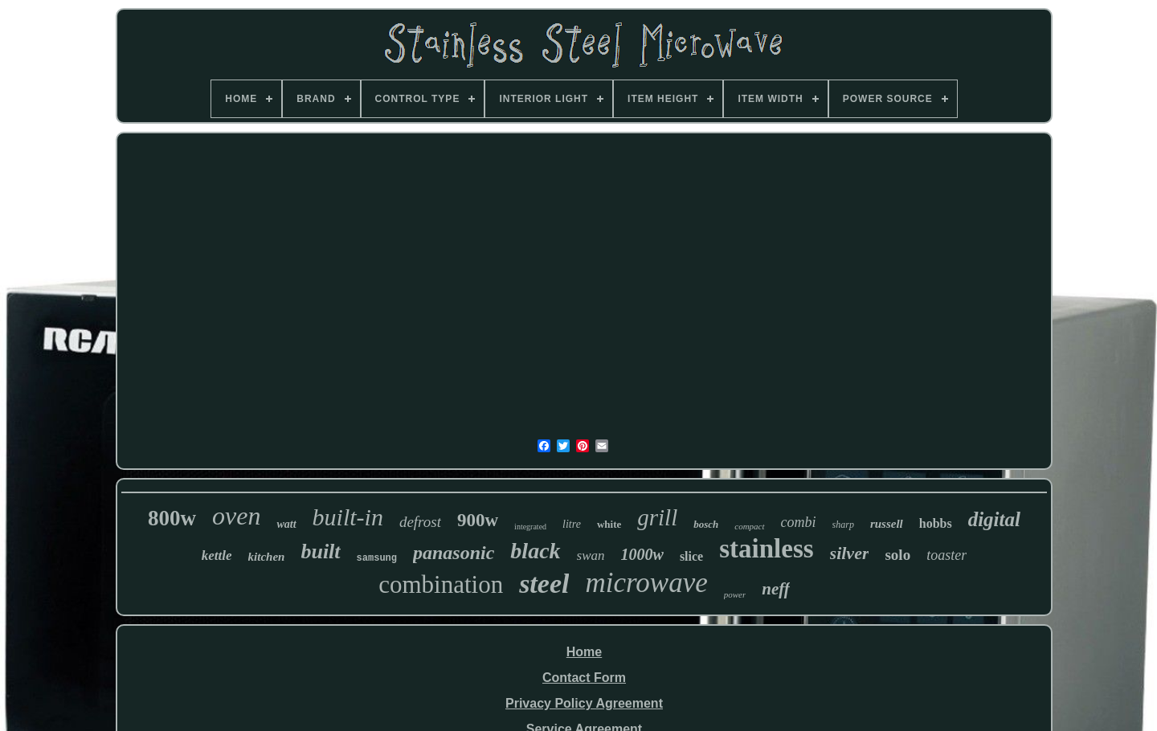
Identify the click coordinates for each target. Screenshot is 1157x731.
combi (798, 522)
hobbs (935, 523)
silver (849, 553)
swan (591, 555)
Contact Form (584, 677)
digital (994, 519)
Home (584, 652)
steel (544, 583)
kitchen (266, 556)
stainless (766, 548)
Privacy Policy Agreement (584, 703)
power (735, 594)
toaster (946, 555)
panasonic (453, 552)
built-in (348, 517)
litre (571, 524)
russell (886, 523)
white (609, 524)
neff (776, 588)
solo (897, 554)
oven (236, 515)
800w (172, 518)
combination (440, 584)
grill (657, 517)
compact (749, 526)
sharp (843, 524)
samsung (377, 558)
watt (286, 524)
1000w (642, 554)
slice (691, 556)
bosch (705, 524)
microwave (646, 582)
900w (477, 520)
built (320, 551)
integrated (530, 526)
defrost (420, 521)
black (535, 550)
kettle (217, 555)
